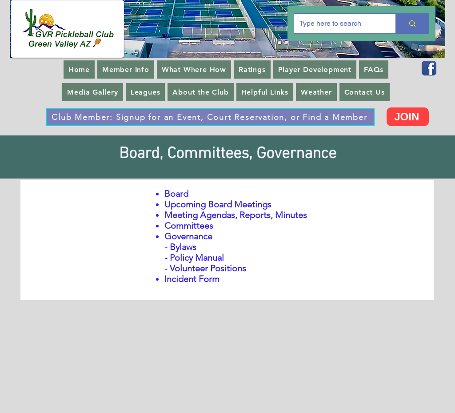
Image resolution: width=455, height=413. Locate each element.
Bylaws (183, 247)
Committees (188, 225)
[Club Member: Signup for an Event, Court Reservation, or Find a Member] (210, 117)
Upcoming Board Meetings (217, 204)
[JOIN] (408, 116)
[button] (125, 69)
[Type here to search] (338, 23)
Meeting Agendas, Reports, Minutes (235, 215)
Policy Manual (197, 257)
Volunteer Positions (208, 268)
